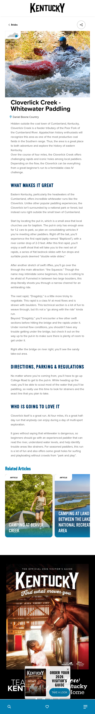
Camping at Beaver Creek (26, 527)
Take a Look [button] (59, 692)
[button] (9, 706)
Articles (14, 24)
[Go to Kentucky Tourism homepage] (47, 8)
